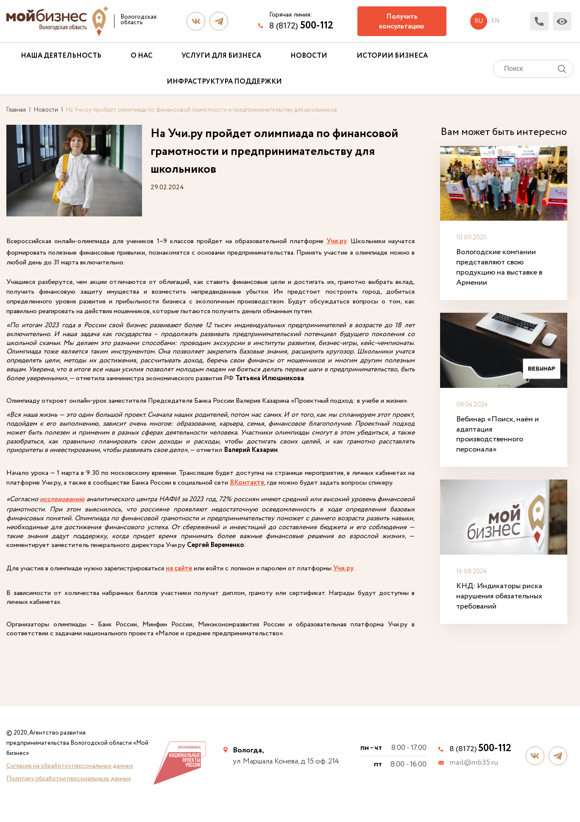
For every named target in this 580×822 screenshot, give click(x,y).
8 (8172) (301, 25)
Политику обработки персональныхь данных (68, 778)
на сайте (179, 568)
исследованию (62, 499)
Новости (308, 56)
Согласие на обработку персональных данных (69, 766)
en (495, 21)
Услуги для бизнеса (221, 56)
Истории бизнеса (392, 56)
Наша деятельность (61, 56)
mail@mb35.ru (473, 763)
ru (478, 21)
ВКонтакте (247, 483)
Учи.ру (336, 241)
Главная (16, 110)
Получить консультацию (401, 21)
